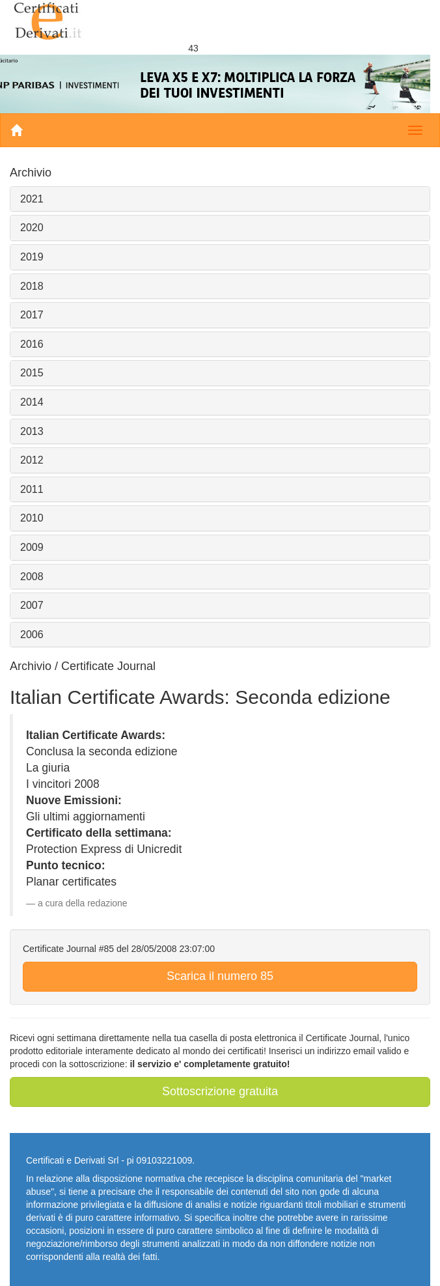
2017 (32, 314)
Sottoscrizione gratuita (220, 1091)
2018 (32, 286)
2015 (32, 372)
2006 (32, 634)
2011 (32, 489)
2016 (32, 344)
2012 (32, 460)
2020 (32, 227)
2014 (32, 402)
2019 (32, 256)
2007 (32, 605)
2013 (32, 431)
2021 (32, 198)
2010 (32, 518)
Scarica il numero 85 (220, 976)
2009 (32, 547)
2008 (32, 576)
